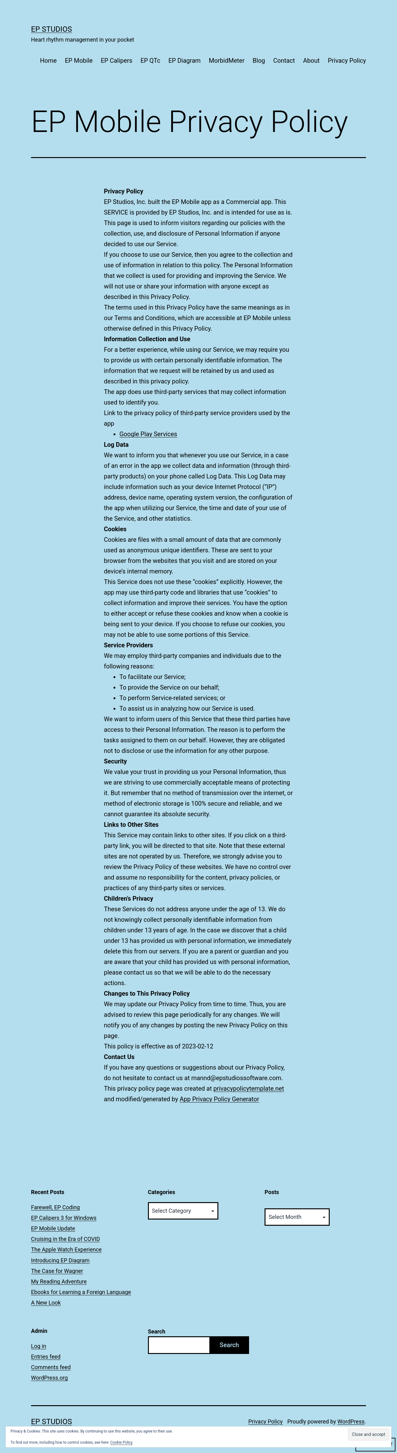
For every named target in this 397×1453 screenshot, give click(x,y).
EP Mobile (78, 60)
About (311, 60)
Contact (284, 60)
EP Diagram (184, 60)
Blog (259, 60)
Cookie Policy (121, 1442)
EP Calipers (116, 60)
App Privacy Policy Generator (219, 1099)
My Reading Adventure (59, 1281)
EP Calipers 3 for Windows (63, 1218)
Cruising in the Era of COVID (65, 1239)
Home (48, 60)
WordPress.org (49, 1377)
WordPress (350, 1421)
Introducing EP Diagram (60, 1260)
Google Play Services (148, 434)
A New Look (46, 1302)
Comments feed (51, 1367)
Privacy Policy (347, 60)
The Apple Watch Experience (66, 1249)
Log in (38, 1346)
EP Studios (51, 29)
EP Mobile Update (53, 1228)
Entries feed (45, 1356)
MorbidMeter (226, 60)
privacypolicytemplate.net (248, 1088)
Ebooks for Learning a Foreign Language (81, 1292)
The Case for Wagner (57, 1271)
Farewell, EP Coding (55, 1207)
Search (156, 1331)
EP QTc (150, 60)
